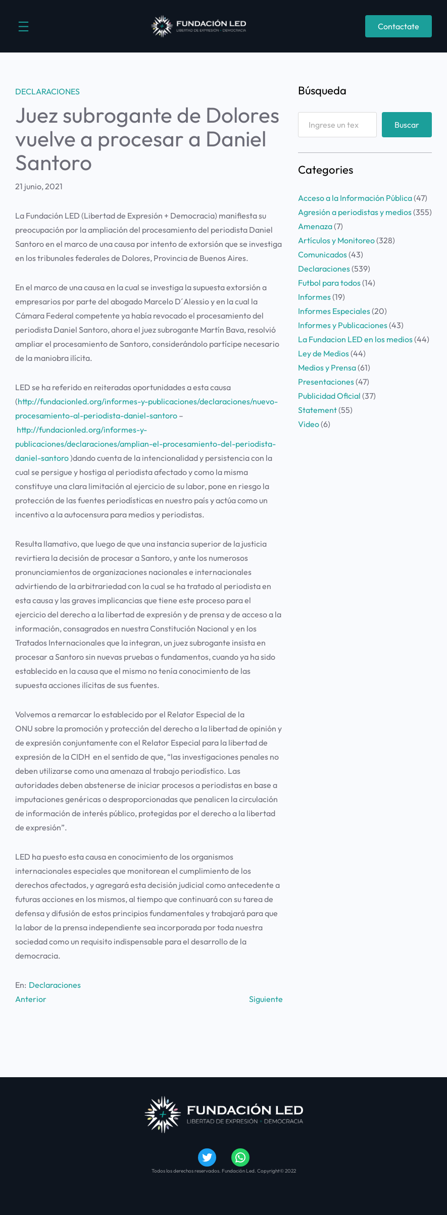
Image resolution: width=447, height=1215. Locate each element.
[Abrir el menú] (23, 26)
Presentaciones (326, 382)
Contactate (398, 26)
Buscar (406, 125)
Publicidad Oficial (329, 396)
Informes (314, 297)
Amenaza (315, 226)
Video (308, 424)
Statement (317, 410)
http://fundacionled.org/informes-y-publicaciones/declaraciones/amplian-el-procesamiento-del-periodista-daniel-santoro (145, 444)
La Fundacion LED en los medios (355, 339)
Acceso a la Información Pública (355, 198)
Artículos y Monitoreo (336, 240)
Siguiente (266, 999)
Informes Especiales (334, 311)
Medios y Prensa (327, 367)
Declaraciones (47, 91)
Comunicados (322, 254)
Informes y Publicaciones (342, 325)
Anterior (30, 999)
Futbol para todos (329, 283)
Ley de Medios (323, 353)
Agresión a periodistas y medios (355, 212)
